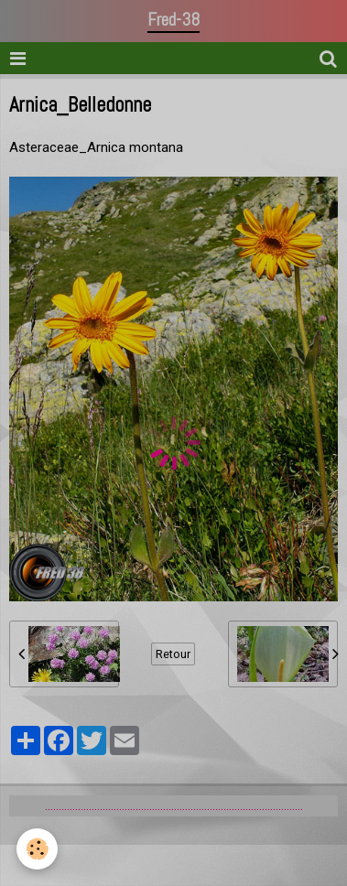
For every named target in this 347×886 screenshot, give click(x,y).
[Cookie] (37, 849)
